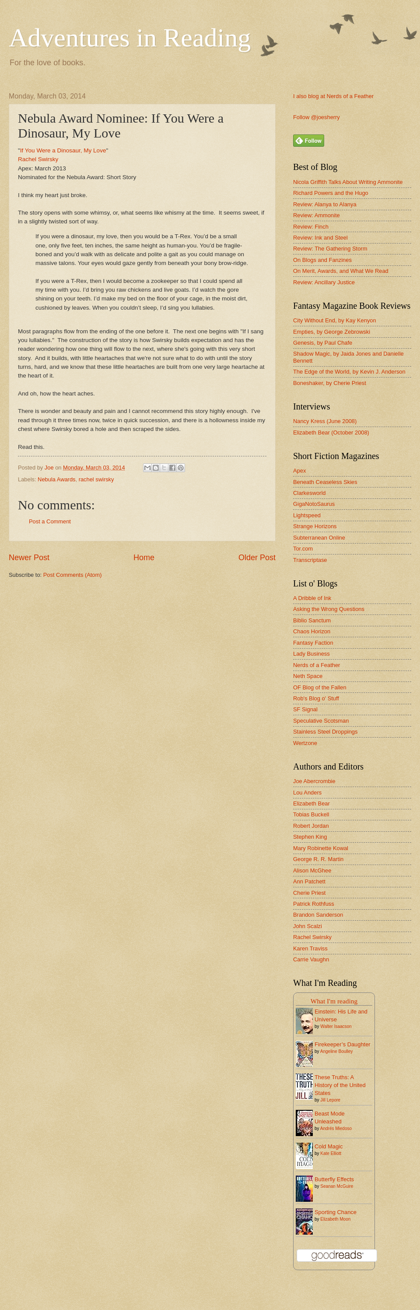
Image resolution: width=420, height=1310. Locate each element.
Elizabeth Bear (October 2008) (331, 432)
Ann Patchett (309, 881)
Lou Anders (307, 792)
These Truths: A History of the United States (340, 1085)
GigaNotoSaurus (314, 504)
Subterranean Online (319, 537)
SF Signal (305, 709)
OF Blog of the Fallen (319, 687)
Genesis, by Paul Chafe (322, 342)
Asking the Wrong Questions (328, 609)
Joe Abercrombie (314, 781)
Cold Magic (329, 1146)
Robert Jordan (311, 826)
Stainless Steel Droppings (325, 731)
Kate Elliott (330, 1153)
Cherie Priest (309, 893)
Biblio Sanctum (312, 620)
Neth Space (307, 676)
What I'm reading (334, 1001)
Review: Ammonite (316, 215)
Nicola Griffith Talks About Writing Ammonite (347, 182)
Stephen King (310, 836)
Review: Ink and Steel (320, 237)
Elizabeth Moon (335, 1219)
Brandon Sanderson (318, 914)
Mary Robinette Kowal (320, 848)
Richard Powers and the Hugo (330, 193)
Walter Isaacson (335, 1026)
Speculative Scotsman (321, 720)
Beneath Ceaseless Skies (325, 482)
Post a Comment (50, 521)
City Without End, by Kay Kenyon (334, 320)
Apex (299, 470)
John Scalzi (307, 926)
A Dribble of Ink (312, 598)
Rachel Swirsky (38, 159)
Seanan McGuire (336, 1186)
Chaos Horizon (311, 631)
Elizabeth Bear (311, 803)
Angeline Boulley (336, 1051)
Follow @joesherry (316, 117)
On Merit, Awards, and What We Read (340, 271)
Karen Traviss (310, 948)
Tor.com (303, 548)
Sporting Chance (336, 1212)
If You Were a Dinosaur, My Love (63, 150)
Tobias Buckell (311, 814)
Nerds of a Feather (316, 665)
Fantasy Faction (313, 642)
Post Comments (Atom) (72, 575)
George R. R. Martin (318, 859)
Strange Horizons (314, 526)
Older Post (257, 557)
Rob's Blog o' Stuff (316, 698)
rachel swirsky (96, 479)
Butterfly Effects (334, 1179)
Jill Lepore (330, 1100)
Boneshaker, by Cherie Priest (329, 383)
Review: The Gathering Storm (330, 248)
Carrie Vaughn (311, 959)
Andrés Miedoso (336, 1128)
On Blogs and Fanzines (322, 260)
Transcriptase (310, 560)
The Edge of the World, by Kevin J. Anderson (349, 371)
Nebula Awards (56, 479)
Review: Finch (311, 226)
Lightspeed (307, 515)
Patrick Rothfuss (313, 903)
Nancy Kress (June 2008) (325, 421)
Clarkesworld (309, 493)
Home (143, 557)
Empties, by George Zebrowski (331, 331)
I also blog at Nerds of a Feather (333, 96)
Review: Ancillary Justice (324, 282)
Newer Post (29, 557)
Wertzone (305, 743)
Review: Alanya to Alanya (325, 204)
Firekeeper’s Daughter (343, 1044)
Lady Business (311, 653)
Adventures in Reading (130, 37)
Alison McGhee (312, 870)
